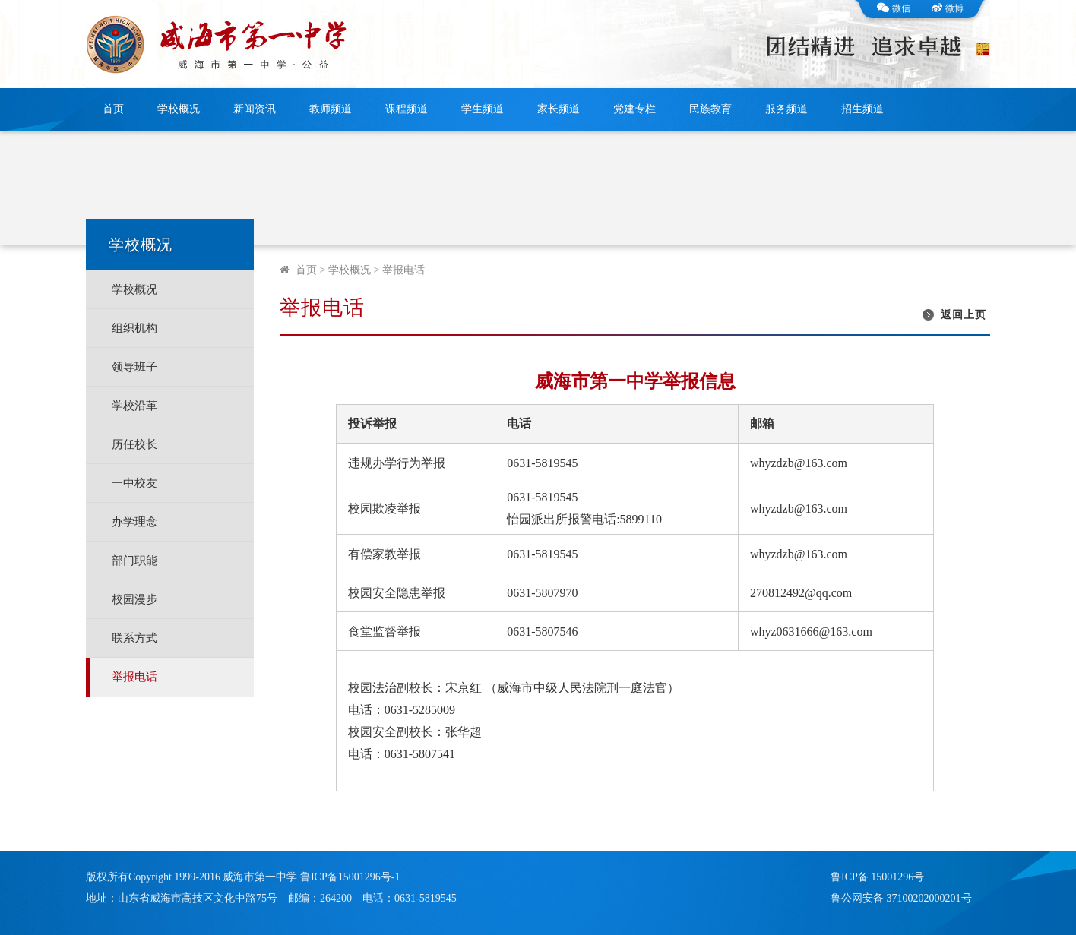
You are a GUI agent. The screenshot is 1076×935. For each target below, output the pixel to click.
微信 (893, 8)
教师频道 (330, 109)
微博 (948, 8)
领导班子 (134, 367)
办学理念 (134, 522)
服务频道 (786, 109)
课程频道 (406, 109)
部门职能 (134, 560)
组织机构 (134, 328)
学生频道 (482, 109)
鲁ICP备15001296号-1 (350, 877)
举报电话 (134, 677)
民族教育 (710, 109)
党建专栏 (634, 109)
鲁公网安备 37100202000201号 (901, 898)
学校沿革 (134, 406)
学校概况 (178, 109)
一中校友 (134, 483)
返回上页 (963, 315)
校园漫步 (134, 599)
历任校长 (134, 444)
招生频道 (862, 109)
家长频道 (558, 109)
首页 (113, 109)
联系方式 (134, 638)
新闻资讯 (254, 109)
